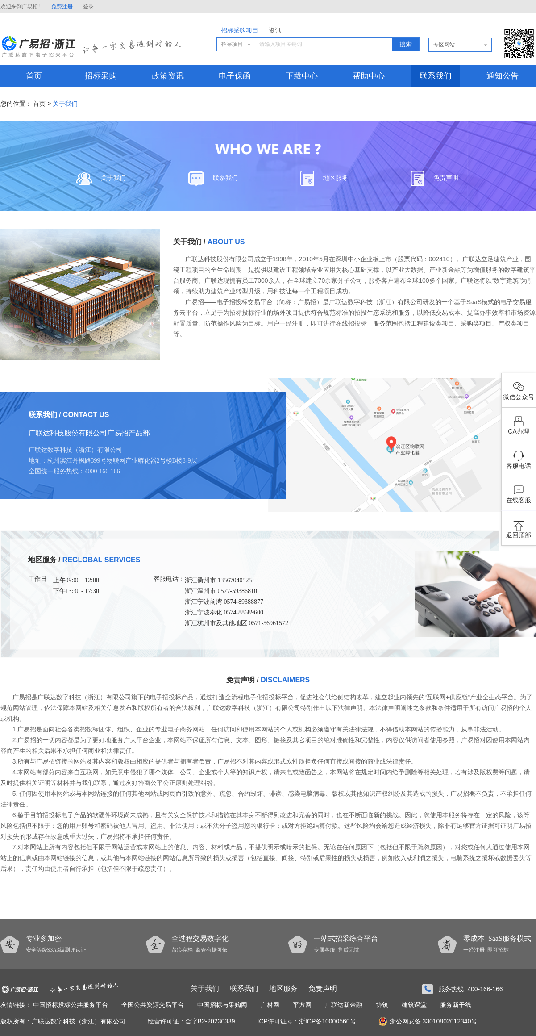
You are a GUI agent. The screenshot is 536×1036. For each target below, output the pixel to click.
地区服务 (324, 178)
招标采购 (101, 75)
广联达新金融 (343, 1005)
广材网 (270, 1005)
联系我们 (436, 75)
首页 (34, 75)
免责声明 (434, 178)
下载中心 (302, 75)
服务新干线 (455, 1005)
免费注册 (62, 7)
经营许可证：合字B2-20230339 (191, 1021)
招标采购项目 (239, 30)
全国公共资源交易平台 (152, 1005)
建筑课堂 (414, 1005)
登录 (88, 7)
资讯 (275, 30)
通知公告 (502, 75)
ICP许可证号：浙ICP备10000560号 (307, 1021)
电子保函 (235, 75)
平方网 (302, 1005)
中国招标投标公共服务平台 (70, 1005)
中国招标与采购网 (222, 1005)
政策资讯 (168, 75)
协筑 (382, 1005)
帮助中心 (369, 75)
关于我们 (65, 103)
